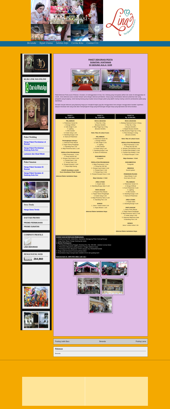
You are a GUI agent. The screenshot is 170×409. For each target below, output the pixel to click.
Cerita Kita (77, 43)
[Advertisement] (33, 273)
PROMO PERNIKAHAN (33, 223)
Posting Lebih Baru (62, 341)
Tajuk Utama (46, 43)
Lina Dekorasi (8, 6)
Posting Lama (141, 341)
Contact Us (92, 43)
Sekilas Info (62, 43)
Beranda (31, 43)
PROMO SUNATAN (31, 227)
